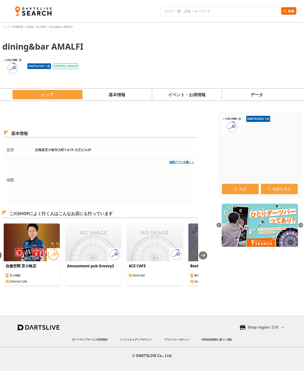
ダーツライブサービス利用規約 (90, 339)
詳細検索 (18, 26)
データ (257, 94)
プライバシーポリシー (177, 339)
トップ (6, 26)
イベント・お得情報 (187, 94)
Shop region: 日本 (263, 327)
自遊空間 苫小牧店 (21, 265)
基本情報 (117, 94)
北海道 (29, 26)
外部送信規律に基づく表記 (216, 339)
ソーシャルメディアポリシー (136, 339)
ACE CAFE (137, 265)
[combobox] (220, 11)
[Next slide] (203, 255)
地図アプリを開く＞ (181, 162)
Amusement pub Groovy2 (90, 265)
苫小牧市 (41, 26)
